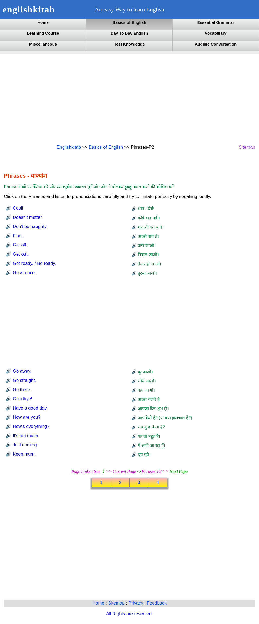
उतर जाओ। (146, 245)
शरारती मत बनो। (150, 227)
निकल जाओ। (148, 254)
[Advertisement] (129, 98)
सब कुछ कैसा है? (151, 427)
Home (43, 22)
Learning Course (43, 33)
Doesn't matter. (27, 217)
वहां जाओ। (146, 390)
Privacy (136, 603)
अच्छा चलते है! (148, 399)
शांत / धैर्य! (145, 208)
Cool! (17, 208)
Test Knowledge (129, 44)
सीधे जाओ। (146, 381)
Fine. (17, 235)
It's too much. (25, 435)
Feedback (157, 603)
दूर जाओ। (145, 371)
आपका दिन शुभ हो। (153, 408)
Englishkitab (69, 147)
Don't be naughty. (29, 226)
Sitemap (247, 147)
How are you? (25, 417)
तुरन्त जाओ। (147, 273)
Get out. (20, 254)
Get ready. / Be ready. (33, 263)
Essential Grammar (215, 22)
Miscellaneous (43, 44)
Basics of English (129, 22)
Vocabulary (216, 33)
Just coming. (24, 444)
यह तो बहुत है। (148, 436)
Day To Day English (129, 33)
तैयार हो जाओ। (149, 264)
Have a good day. (29, 408)
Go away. (21, 371)
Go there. (21, 389)
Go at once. (23, 272)
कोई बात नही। (148, 218)
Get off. (19, 245)
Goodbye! (21, 398)
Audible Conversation (216, 44)
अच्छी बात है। (148, 236)
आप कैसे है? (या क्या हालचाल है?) (164, 417)
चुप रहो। (144, 454)
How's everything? (30, 426)
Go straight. (23, 380)
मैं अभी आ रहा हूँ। (151, 445)
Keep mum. (23, 454)
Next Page (178, 471)
